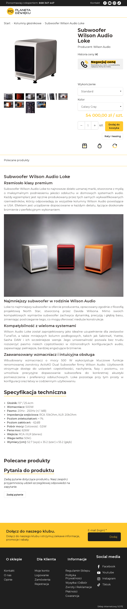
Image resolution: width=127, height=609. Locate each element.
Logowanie (42, 574)
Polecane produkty (16, 162)
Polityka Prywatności (73, 576)
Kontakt (95, 2)
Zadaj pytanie (16, 498)
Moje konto (42, 569)
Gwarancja (72, 595)
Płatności (71, 590)
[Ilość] (86, 126)
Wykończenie (87, 84)
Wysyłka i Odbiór (76, 581)
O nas (7, 574)
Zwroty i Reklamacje (78, 586)
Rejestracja (42, 583)
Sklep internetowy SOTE (110, 605)
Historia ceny (87, 54)
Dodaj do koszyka (112, 127)
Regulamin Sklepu (77, 569)
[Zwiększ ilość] (80, 126)
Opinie (8, 578)
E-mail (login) (96, 534)
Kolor (81, 99)
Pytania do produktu (30, 473)
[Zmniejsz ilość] (92, 126)
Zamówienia (42, 578)
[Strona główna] (19, 11)
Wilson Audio (102, 46)
